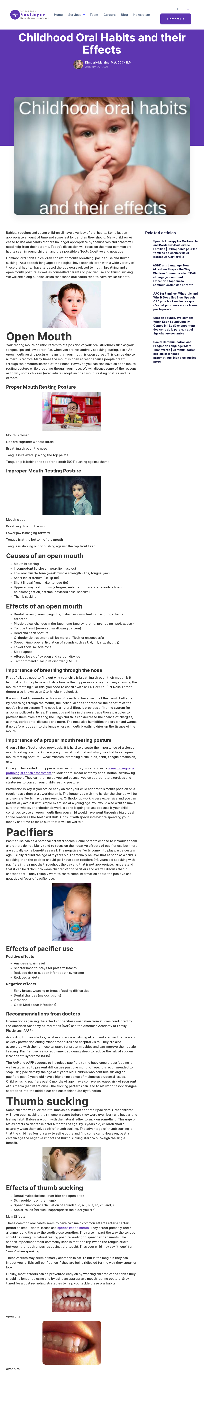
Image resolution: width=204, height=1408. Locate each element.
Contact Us (175, 19)
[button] (76, 14)
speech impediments (73, 1228)
